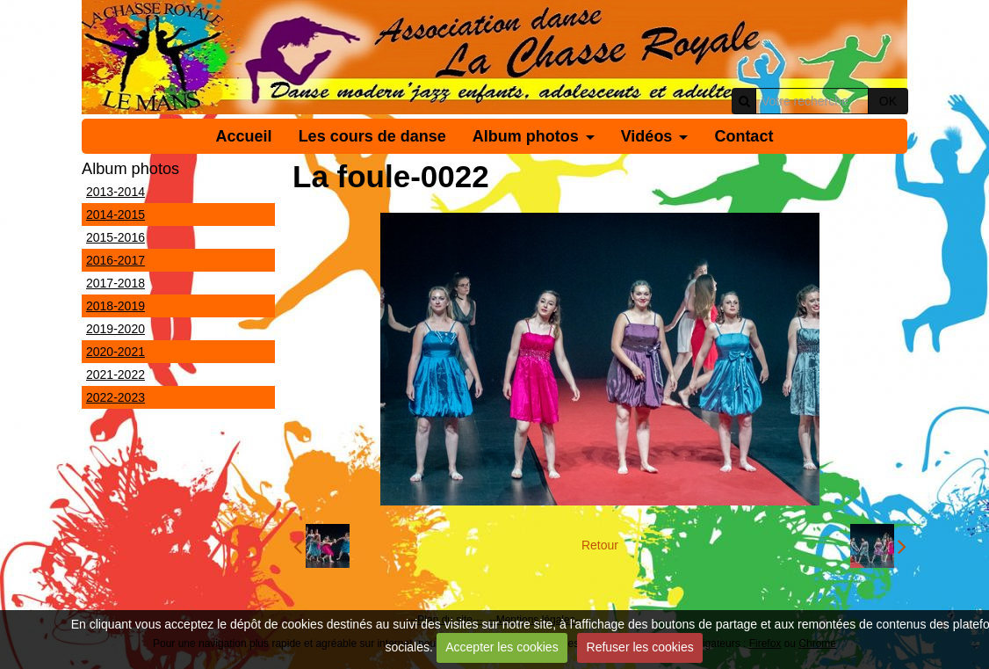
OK (888, 101)
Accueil (244, 136)
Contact (743, 136)
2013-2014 (115, 192)
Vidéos (647, 136)
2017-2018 (115, 283)
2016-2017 (115, 260)
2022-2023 (115, 397)
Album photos (526, 136)
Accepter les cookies (501, 647)
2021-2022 (115, 374)
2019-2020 (115, 329)
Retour (599, 545)
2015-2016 (115, 237)
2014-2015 (115, 214)
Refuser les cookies (640, 647)
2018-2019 (115, 306)
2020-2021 (115, 352)
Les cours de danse (372, 136)
